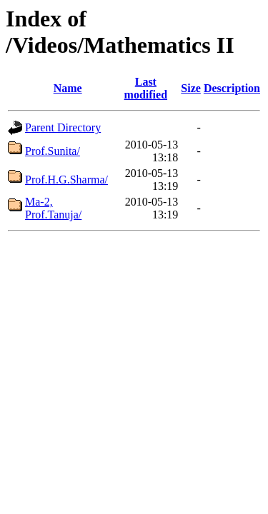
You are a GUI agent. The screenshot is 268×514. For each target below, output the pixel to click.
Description (232, 88)
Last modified (145, 88)
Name (68, 88)
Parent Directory (63, 127)
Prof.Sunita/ (52, 151)
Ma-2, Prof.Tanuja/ (53, 208)
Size (191, 88)
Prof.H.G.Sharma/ (66, 179)
